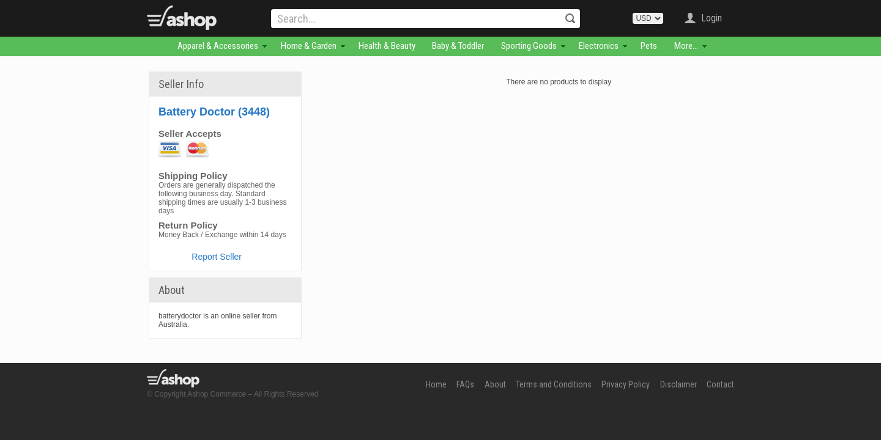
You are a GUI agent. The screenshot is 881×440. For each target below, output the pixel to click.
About (495, 384)
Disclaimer (678, 384)
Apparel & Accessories (217, 45)
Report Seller (216, 257)
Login (711, 18)
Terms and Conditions (554, 384)
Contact (720, 384)
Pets (649, 45)
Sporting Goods (529, 45)
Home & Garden (308, 45)
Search (570, 18)
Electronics (599, 45)
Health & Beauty (387, 45)
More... (686, 45)
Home (436, 384)
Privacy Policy (625, 384)
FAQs (465, 384)
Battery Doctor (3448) (214, 112)
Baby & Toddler (458, 45)
